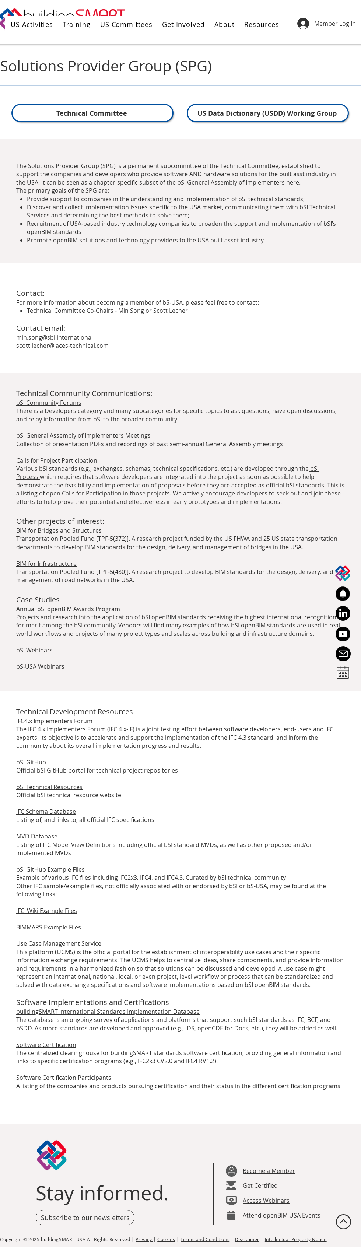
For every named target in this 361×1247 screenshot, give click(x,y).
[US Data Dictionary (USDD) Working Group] (268, 113)
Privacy (144, 1239)
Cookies (166, 1239)
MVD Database (36, 836)
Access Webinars (266, 1201)
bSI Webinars (34, 650)
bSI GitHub (31, 762)
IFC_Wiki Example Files (46, 911)
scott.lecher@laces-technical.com (62, 345)
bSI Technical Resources (49, 787)
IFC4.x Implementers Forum (54, 721)
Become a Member (269, 1171)
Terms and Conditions (204, 1239)
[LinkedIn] (343, 613)
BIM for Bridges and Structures (59, 530)
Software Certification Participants (63, 1077)
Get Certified (260, 1185)
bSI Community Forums (48, 403)
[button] (31, 24)
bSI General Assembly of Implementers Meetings (84, 435)
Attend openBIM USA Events (281, 1215)
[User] (231, 1171)
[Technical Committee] (92, 113)
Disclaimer (247, 1239)
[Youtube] (343, 634)
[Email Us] (343, 653)
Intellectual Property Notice (296, 1239)
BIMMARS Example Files (49, 927)
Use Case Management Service (58, 943)
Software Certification (46, 1045)
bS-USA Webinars (40, 666)
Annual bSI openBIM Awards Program (68, 609)
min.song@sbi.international (54, 337)
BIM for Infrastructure (46, 564)
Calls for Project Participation (56, 460)
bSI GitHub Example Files (50, 869)
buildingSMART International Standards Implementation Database (108, 1012)
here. (293, 182)
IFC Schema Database (46, 812)
